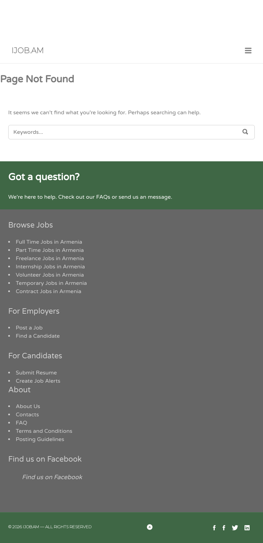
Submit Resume (36, 372)
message (159, 197)
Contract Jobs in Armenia (49, 291)
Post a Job (29, 327)
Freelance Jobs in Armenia (50, 258)
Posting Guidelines (40, 439)
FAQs (103, 197)
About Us (28, 406)
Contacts (27, 414)
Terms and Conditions (44, 431)
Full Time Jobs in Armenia (49, 242)
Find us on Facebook (45, 459)
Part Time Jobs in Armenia (50, 250)
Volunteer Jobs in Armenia (50, 275)
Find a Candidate (38, 336)
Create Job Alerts (38, 381)
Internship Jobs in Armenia (50, 266)
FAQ (21, 422)
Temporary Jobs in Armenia (51, 283)
